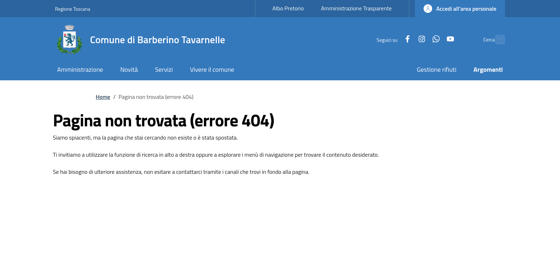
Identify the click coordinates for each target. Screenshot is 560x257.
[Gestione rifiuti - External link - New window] (436, 70)
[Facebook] (392, 39)
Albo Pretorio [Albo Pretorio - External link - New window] (288, 8)
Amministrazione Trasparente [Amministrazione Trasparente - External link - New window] (356, 8)
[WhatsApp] (421, 39)
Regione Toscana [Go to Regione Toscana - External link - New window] (72, 8)
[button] (460, 8)
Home (103, 96)
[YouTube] (435, 39)
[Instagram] (406, 39)
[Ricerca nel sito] (496, 39)
